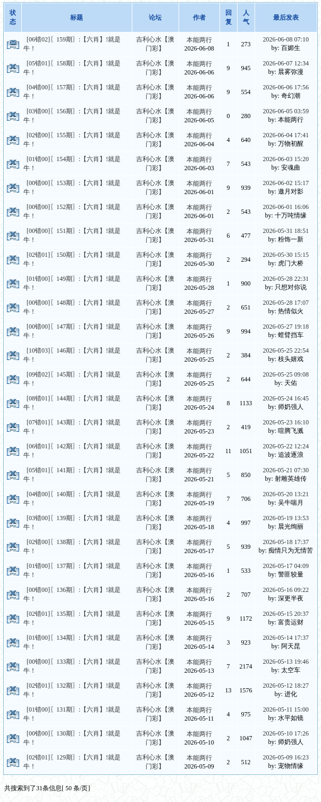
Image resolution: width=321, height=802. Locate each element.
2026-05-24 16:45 (286, 398)
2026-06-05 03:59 (286, 111)
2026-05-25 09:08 (286, 374)
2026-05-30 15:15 (286, 254)
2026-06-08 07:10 (286, 39)
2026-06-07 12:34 (286, 63)
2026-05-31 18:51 (286, 231)
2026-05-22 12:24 (286, 446)
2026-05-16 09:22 (286, 590)
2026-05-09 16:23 (286, 757)
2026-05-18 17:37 (286, 542)
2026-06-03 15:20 (286, 159)
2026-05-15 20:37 (286, 613)
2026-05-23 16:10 (286, 422)
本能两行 (199, 40)
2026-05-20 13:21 (286, 494)
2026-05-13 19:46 (286, 661)
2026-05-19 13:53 (286, 518)
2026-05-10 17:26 (286, 733)
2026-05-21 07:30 (286, 470)
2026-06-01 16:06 (286, 207)
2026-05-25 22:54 (286, 350)
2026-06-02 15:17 (286, 183)
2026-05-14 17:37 (286, 637)
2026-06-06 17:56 (286, 87)
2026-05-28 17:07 (286, 302)
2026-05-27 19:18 (286, 326)
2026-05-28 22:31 (286, 278)
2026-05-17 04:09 (286, 566)
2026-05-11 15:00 (286, 709)
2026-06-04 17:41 (286, 135)
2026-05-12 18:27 (286, 685)
